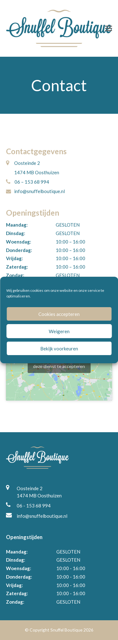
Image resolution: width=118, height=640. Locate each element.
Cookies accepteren (59, 314)
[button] (108, 28)
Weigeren (59, 331)
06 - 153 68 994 (34, 505)
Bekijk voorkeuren (59, 348)
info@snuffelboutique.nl (42, 516)
